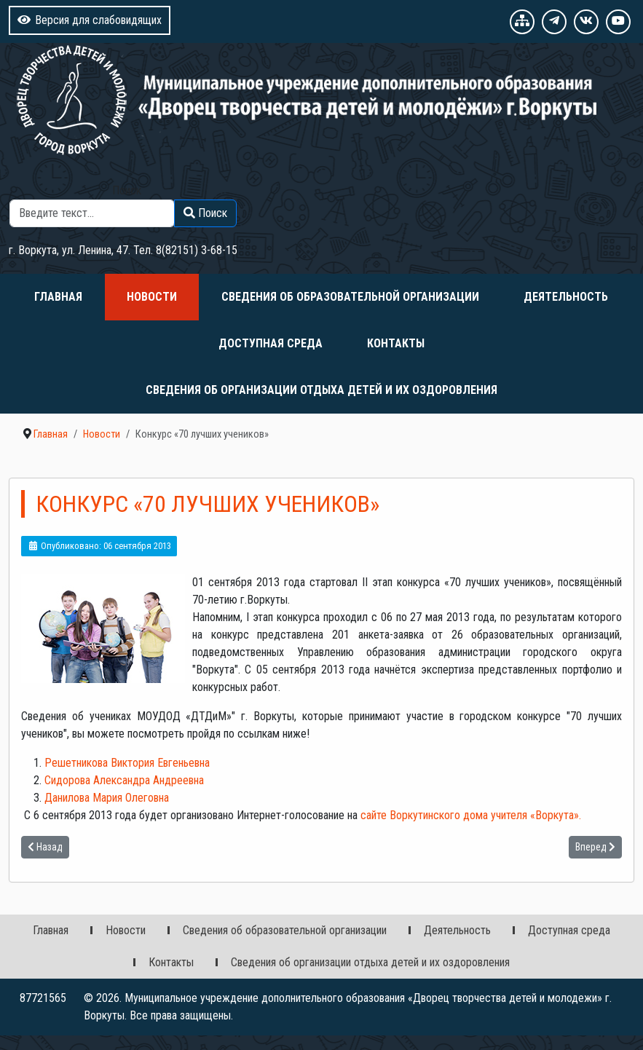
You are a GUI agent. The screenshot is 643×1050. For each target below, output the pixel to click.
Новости (152, 297)
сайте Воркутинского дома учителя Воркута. (470, 815)
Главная (58, 297)
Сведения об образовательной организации (350, 297)
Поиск (126, 190)
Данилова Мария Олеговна (106, 798)
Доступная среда (270, 343)
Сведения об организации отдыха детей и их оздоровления (321, 390)
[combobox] (92, 213)
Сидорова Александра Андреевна (124, 780)
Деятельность (566, 297)
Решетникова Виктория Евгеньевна (127, 763)
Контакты (396, 343)
